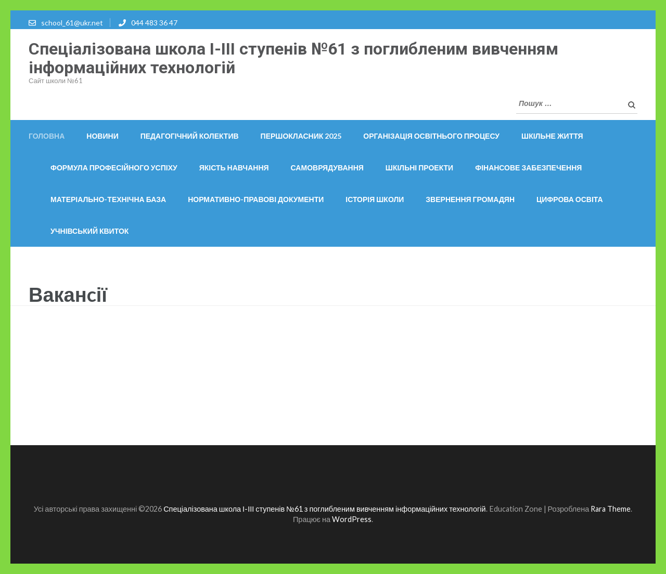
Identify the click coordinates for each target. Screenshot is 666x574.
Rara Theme (611, 508)
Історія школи (374, 199)
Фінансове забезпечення (528, 167)
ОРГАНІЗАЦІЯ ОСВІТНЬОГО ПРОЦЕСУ (431, 135)
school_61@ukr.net (72, 22)
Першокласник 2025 (301, 135)
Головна (47, 135)
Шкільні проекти (419, 167)
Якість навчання (234, 167)
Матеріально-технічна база (108, 199)
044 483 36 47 (154, 22)
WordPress (352, 519)
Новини (102, 135)
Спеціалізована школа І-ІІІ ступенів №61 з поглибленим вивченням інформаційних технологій (293, 58)
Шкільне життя (552, 135)
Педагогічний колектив (189, 135)
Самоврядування (327, 167)
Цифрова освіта (569, 199)
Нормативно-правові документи (256, 199)
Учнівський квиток (89, 230)
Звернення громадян (470, 199)
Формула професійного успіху (113, 167)
